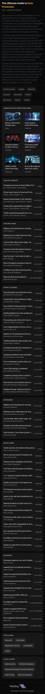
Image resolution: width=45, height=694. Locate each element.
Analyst (21, 89)
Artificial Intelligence (26, 664)
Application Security (12, 645)
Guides (26, 100)
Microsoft (8, 640)
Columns (6, 94)
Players (17, 100)
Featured (31, 89)
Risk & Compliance (25, 675)
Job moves (7, 100)
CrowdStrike (28, 645)
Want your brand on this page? (22, 691)
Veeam (7, 651)
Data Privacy (9, 675)
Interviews (18, 94)
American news (9, 89)
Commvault (20, 640)
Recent (28, 94)
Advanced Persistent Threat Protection (19, 669)
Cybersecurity (10, 664)
